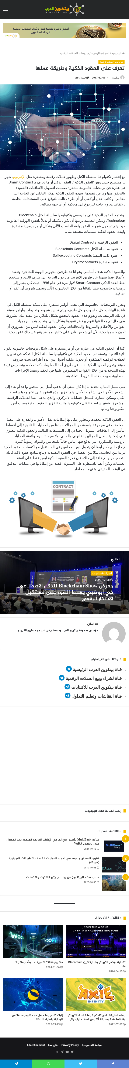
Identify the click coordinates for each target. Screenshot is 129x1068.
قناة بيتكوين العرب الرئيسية (97, 669)
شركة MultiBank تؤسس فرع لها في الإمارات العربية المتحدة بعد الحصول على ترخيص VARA (53, 841)
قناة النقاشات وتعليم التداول (97, 696)
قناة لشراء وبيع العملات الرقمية (94, 678)
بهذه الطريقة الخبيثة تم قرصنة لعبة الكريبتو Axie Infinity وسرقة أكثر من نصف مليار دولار (97, 1017)
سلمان (115, 77)
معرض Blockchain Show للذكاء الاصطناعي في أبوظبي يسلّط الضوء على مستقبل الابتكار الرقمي (65, 592)
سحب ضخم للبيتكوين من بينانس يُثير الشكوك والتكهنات (62, 877)
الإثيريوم (19, 177)
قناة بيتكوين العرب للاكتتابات (96, 687)
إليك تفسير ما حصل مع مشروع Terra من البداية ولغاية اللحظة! (37, 1017)
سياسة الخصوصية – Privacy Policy (82, 1045)
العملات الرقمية (100, 53)
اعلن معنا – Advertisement (43, 1045)
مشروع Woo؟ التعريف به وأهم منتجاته (38, 962)
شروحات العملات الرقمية (74, 53)
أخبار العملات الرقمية (102, 573)
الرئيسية (118, 53)
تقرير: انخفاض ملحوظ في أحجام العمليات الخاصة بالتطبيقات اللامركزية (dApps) (53, 860)
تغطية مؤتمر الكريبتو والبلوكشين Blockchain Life (97, 964)
